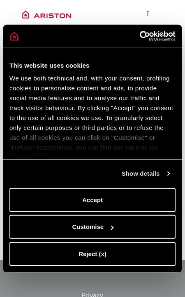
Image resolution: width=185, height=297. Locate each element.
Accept (92, 199)
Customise (92, 226)
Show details (141, 173)
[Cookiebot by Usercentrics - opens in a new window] (140, 36)
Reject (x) (92, 253)
